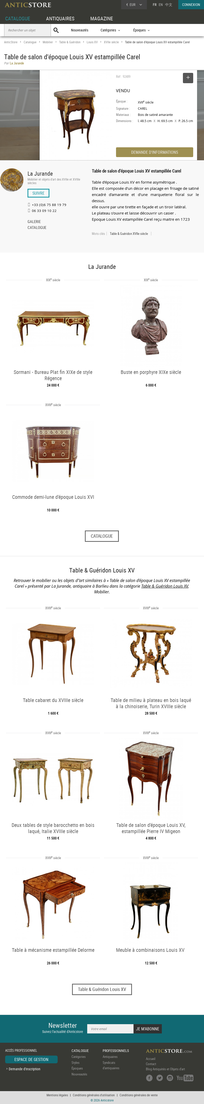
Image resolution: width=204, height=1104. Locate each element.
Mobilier (48, 42)
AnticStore (10, 42)
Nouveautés (79, 30)
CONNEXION (191, 4)
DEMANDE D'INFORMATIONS (154, 152)
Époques (77, 1068)
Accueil (150, 1058)
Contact (151, 1064)
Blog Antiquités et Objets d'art (165, 1069)
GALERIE (34, 222)
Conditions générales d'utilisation (94, 1095)
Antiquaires (110, 1056)
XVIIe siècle (111, 42)
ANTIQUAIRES (60, 18)
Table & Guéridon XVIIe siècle (129, 233)
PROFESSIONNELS (116, 1050)
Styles (75, 1062)
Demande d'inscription (24, 1068)
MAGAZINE (101, 18)
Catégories (79, 1056)
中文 (168, 4)
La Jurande (40, 173)
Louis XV (92, 42)
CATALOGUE (17, 18)
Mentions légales (57, 1095)
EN (161, 4)
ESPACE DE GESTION (31, 1059)
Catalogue (30, 42)
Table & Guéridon (70, 42)
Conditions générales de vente (139, 1095)
